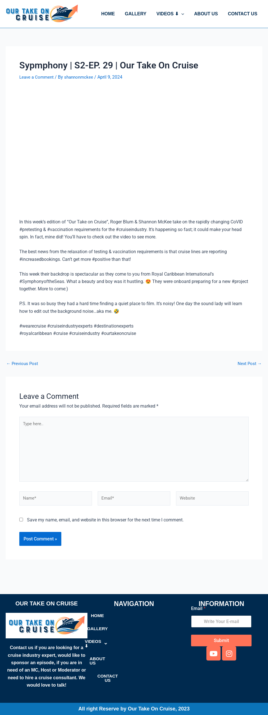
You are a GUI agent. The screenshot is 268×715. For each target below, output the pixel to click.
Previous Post (22, 363)
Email (198, 608)
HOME (112, 13)
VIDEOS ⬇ (173, 14)
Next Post (249, 363)
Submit (221, 640)
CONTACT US (243, 13)
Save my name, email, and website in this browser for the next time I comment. (105, 523)
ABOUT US (207, 13)
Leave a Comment (37, 77)
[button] (184, 14)
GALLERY (139, 13)
